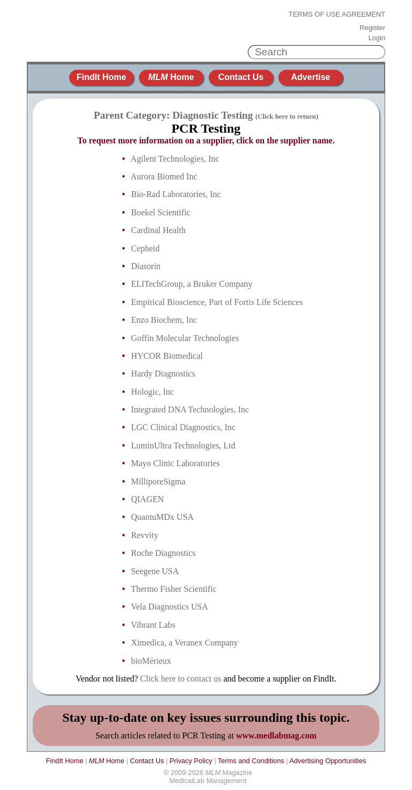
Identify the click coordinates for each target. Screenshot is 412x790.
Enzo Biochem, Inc (164, 319)
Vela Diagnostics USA (169, 606)
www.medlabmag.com (276, 735)
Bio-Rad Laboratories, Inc (176, 194)
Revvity (144, 535)
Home (171, 77)
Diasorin (145, 266)
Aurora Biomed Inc (163, 176)
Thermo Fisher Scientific (174, 588)
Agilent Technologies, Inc (174, 158)
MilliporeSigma (158, 481)
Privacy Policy (191, 761)
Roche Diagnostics (163, 552)
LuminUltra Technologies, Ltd (183, 445)
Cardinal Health (158, 230)
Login (377, 38)
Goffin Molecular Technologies (185, 338)
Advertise (310, 77)
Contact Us (240, 77)
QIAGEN (147, 499)
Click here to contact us (180, 678)
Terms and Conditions (251, 761)
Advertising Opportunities (327, 761)
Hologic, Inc (152, 391)
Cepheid (145, 248)
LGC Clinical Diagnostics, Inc (183, 427)
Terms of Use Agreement (337, 14)
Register (372, 28)
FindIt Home (101, 77)
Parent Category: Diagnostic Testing (206, 115)
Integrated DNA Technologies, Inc (190, 409)
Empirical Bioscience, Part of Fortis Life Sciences (217, 302)
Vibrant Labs (153, 624)
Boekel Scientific (160, 212)
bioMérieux (151, 660)
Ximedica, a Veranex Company (184, 642)
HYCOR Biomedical (167, 355)
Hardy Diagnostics (163, 373)
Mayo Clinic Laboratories (175, 463)
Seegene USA (155, 571)
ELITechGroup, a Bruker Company (191, 283)
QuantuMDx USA (162, 516)
